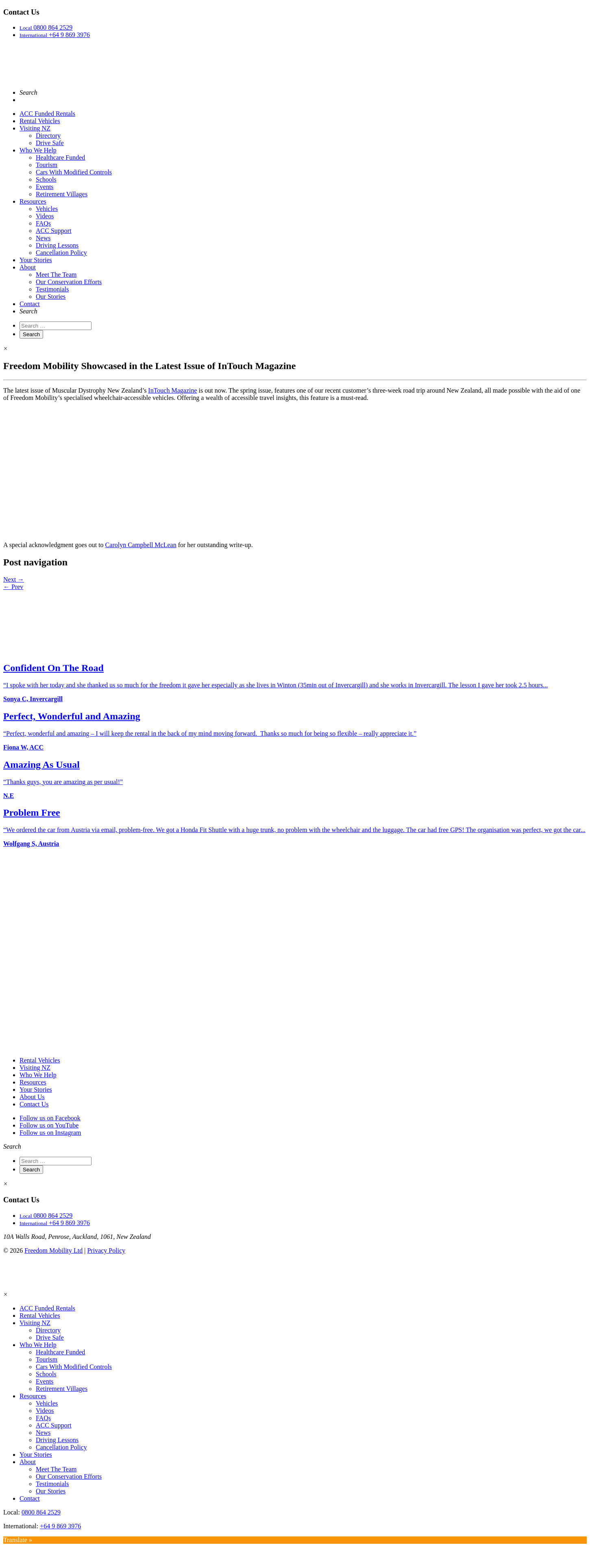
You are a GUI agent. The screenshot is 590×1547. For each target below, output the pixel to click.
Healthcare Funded (60, 157)
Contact (30, 303)
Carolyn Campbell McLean (140, 544)
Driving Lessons (57, 245)
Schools (46, 179)
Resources (33, 201)
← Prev (13, 586)
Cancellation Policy (61, 252)
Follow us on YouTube (49, 1125)
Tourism (46, 164)
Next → (13, 579)
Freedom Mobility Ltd (53, 1250)
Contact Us (34, 1104)
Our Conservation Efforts (69, 281)
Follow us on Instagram (50, 1132)
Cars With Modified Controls (74, 172)
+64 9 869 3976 (60, 1526)
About (28, 267)
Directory (48, 135)
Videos (45, 216)
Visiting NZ (35, 128)
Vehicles (47, 208)
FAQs (43, 223)
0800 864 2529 (41, 1512)
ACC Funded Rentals (47, 113)
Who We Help (38, 150)
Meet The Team (56, 274)
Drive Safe (50, 142)
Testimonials (52, 289)
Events (45, 186)
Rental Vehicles (40, 120)
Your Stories (36, 259)
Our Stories (50, 296)
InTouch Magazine (172, 390)
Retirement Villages (61, 194)
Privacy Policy (106, 1250)
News (43, 238)
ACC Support (54, 230)
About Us (32, 1096)
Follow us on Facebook (50, 1118)
